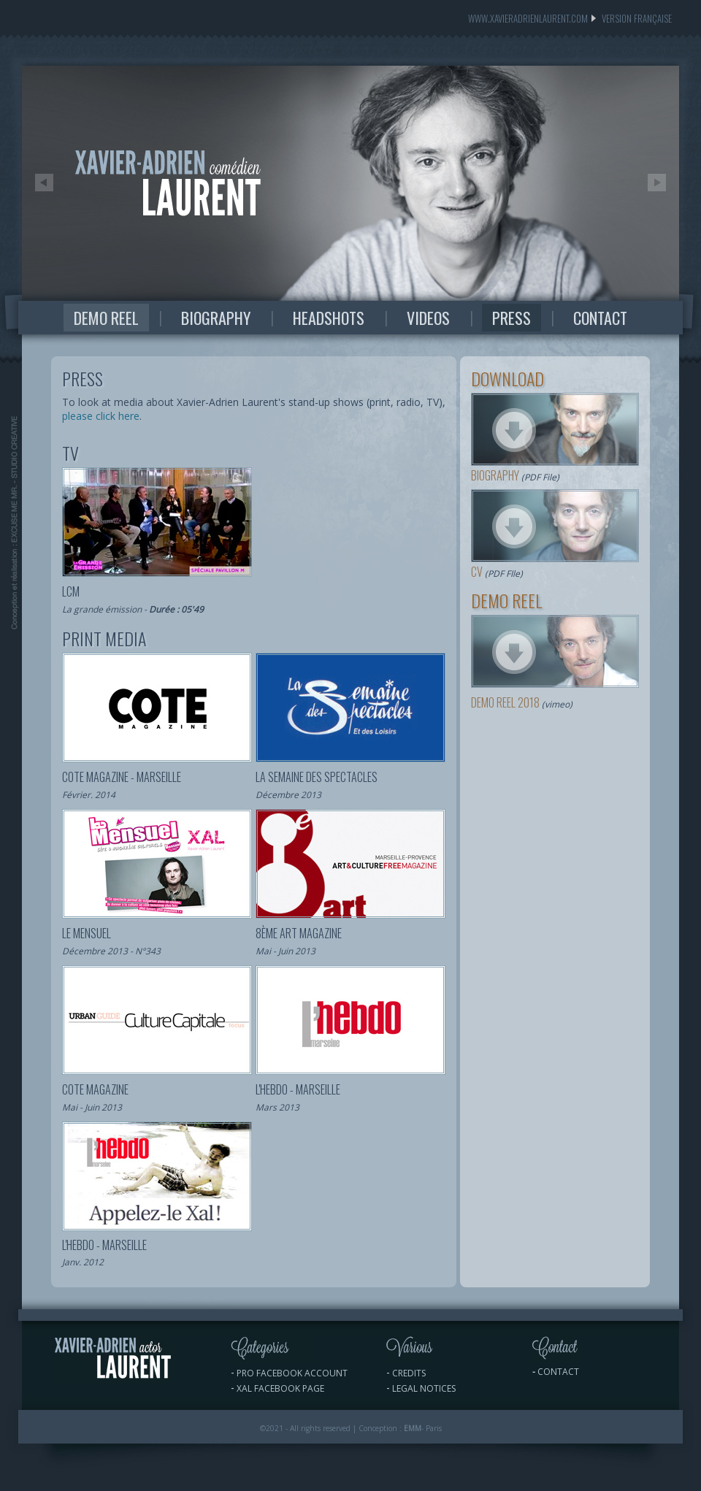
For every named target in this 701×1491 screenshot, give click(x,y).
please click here (100, 416)
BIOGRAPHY (215, 317)
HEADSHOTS (328, 317)
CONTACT (600, 317)
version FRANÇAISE (630, 18)
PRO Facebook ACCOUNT (292, 1373)
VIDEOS (428, 317)
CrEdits (409, 1373)
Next (657, 182)
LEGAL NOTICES (424, 1388)
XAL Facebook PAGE (280, 1388)
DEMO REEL (106, 317)
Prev (44, 182)
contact (558, 1371)
